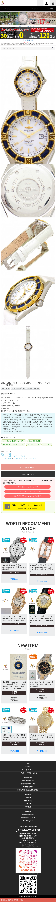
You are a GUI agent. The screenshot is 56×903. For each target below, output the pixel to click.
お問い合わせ (28, 801)
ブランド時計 (6, 454)
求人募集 (28, 807)
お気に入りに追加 (28, 474)
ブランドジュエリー (28, 770)
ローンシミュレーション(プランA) (27, 487)
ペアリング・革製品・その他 (28, 773)
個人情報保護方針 (28, 787)
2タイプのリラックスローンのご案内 (27, 496)
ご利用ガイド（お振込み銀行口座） (28, 790)
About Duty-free (28, 821)
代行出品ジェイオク (28, 814)
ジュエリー (28, 767)
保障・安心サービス (28, 780)
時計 (28, 763)
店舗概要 (28, 797)
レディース (32, 458)
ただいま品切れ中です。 (28, 467)
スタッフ (28, 804)
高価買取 (28, 811)
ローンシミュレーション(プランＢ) (27, 491)
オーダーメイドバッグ (28, 817)
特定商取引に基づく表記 (28, 784)
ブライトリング (19, 456)
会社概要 (28, 794)
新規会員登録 (28, 777)
